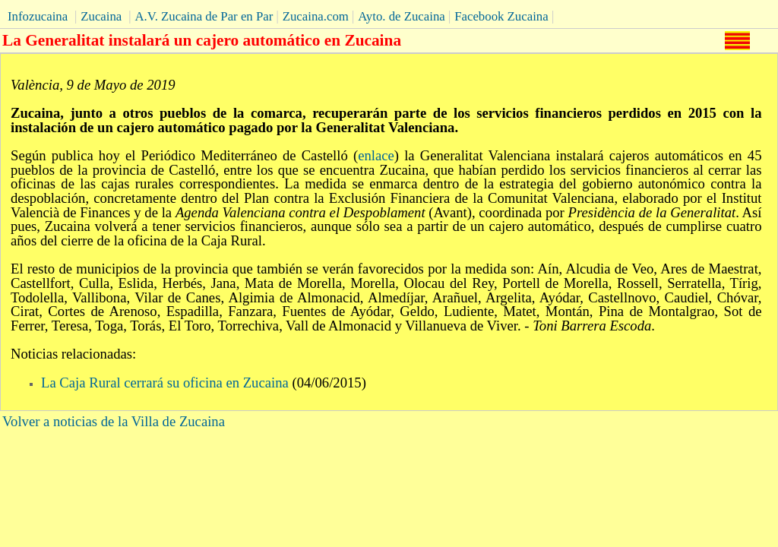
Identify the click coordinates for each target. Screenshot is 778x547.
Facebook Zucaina (501, 16)
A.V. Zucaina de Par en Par (203, 16)
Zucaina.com (316, 16)
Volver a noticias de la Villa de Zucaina (113, 421)
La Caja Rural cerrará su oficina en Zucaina (165, 382)
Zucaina (101, 16)
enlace (376, 155)
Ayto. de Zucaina (401, 16)
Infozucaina (38, 16)
